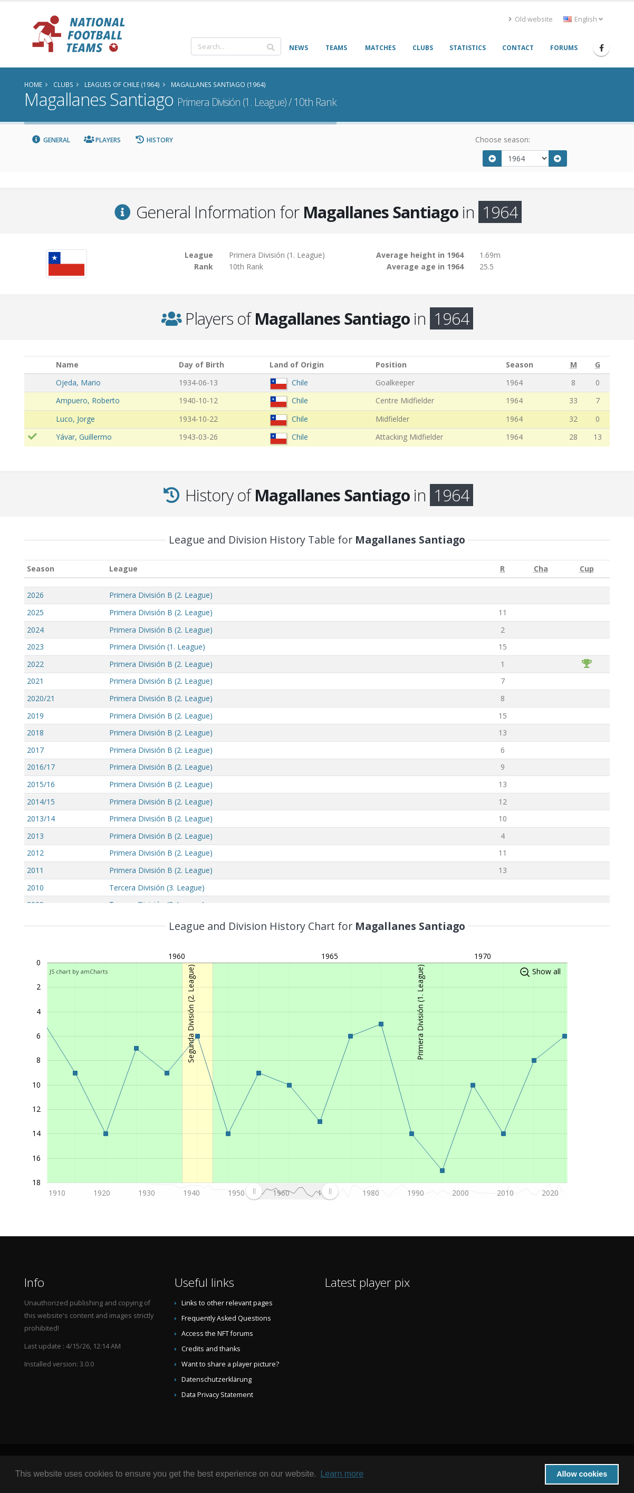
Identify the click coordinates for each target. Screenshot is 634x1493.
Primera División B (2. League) (161, 595)
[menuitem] (292, 1191)
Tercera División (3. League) (157, 888)
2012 (35, 853)
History (154, 139)
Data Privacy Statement (217, 1394)
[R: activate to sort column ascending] (502, 569)
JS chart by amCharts (79, 971)
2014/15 (41, 802)
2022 (35, 664)
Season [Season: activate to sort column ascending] (40, 569)
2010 (35, 888)
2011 (35, 870)
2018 (35, 733)
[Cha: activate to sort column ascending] (541, 569)
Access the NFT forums (217, 1333)
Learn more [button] (341, 1473)
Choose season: (502, 139)
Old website (530, 19)
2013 (35, 836)
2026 (35, 595)
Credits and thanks (211, 1348)
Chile (300, 382)
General (50, 139)
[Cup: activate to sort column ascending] (587, 569)
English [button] (583, 19)
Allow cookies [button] (581, 1474)
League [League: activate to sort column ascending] (123, 569)
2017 (35, 750)
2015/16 (41, 784)
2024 (35, 630)
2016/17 (41, 767)
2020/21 (41, 698)
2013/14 (41, 818)
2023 (35, 647)
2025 (35, 612)
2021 (35, 681)
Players (102, 139)
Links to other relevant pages (227, 1302)
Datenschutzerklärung (216, 1379)
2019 (35, 716)
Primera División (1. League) (157, 647)
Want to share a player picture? (230, 1364)
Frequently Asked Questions (226, 1318)
